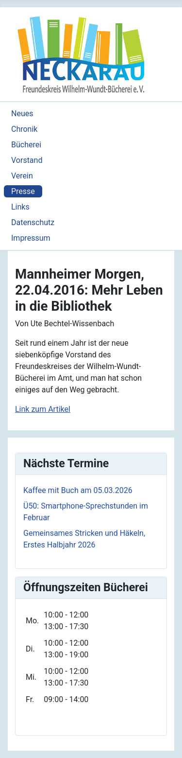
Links (20, 207)
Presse (23, 191)
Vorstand (26, 160)
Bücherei (26, 144)
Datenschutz (32, 222)
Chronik (24, 129)
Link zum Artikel (42, 409)
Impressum (30, 238)
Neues (22, 113)
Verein (22, 175)
